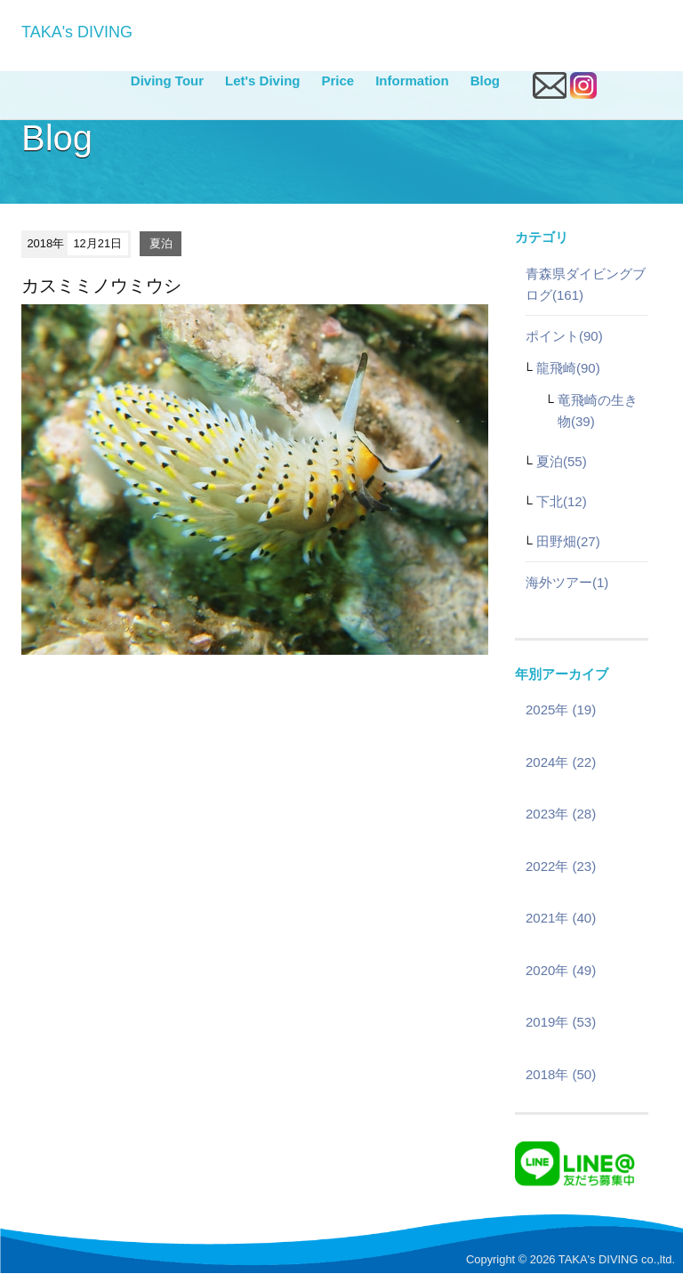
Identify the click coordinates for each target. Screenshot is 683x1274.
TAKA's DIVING (77, 32)
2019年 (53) (561, 1021)
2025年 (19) (561, 709)
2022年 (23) (561, 866)
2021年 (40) (561, 917)
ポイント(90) (564, 335)
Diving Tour (167, 80)
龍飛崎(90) (568, 367)
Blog (485, 80)
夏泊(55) (561, 461)
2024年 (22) (561, 762)
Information (412, 80)
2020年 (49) (561, 970)
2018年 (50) (561, 1074)
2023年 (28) (561, 813)
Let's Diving (262, 80)
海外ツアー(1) (567, 582)
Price (337, 80)
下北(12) (561, 501)
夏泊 (161, 243)
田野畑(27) (568, 541)
